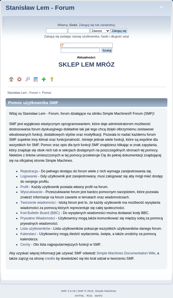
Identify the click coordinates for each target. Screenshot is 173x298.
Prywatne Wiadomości (37, 218)
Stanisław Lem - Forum (40, 7)
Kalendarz (28, 234)
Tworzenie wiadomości (37, 203)
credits (50, 259)
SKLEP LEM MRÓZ (86, 64)
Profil (24, 187)
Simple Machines (105, 290)
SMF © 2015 (85, 290)
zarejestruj (107, 25)
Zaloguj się (86, 25)
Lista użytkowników (35, 229)
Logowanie (28, 176)
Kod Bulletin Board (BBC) (40, 213)
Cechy (25, 245)
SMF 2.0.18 (68, 290)
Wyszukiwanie (31, 192)
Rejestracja (29, 171)
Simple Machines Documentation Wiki (125, 253)
